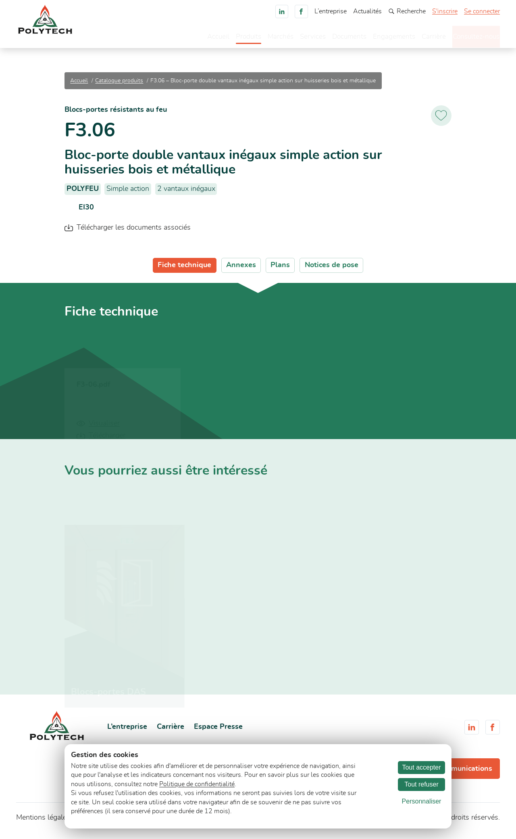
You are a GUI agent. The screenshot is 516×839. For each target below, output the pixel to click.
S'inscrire (445, 11)
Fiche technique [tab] (184, 269)
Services (296, 38)
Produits (230, 38)
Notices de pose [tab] (331, 269)
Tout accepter (421, 767)
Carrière (420, 38)
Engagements (380, 38)
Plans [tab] (280, 269)
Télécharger (107, 439)
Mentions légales (43, 821)
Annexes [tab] (241, 269)
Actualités (367, 11)
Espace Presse (218, 730)
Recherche (407, 11)
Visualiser (104, 427)
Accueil (198, 38)
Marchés (263, 38)
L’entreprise (330, 11)
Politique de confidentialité (197, 784)
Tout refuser (421, 784)
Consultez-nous (469, 37)
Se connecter (482, 11)
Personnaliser (421, 801)
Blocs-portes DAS (108, 695)
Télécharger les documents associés (134, 231)
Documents (334, 38)
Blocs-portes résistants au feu (115, 113)
